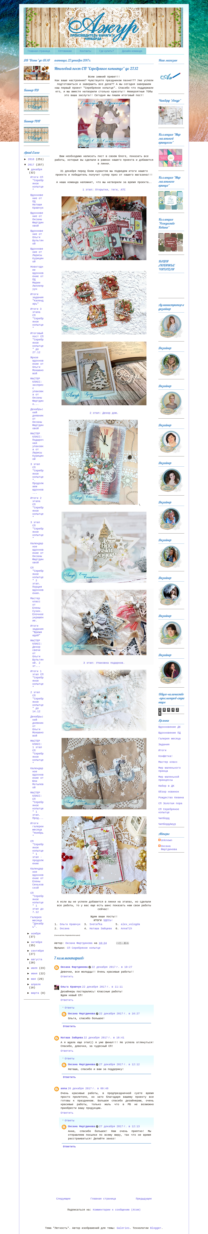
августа (36, 959)
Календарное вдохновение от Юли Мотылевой (37, 778)
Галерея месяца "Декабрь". (37, 922)
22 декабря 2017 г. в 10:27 (112, 967)
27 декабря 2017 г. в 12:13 (119, 1126)
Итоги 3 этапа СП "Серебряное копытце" (37, 318)
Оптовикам (65, 50)
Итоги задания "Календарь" (37, 299)
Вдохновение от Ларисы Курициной (37, 255)
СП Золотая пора (170, 803)
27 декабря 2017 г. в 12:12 (119, 1064)
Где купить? (106, 50)
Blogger (155, 1228)
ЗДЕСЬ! (108, 920)
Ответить (67, 976)
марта (36, 993)
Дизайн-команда (132, 50)
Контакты (85, 50)
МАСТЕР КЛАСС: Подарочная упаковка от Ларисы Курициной (37, 446)
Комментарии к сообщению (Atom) (117, 1209)
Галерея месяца (169, 738)
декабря (36, 169)
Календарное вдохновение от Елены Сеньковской (37, 878)
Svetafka (96, 924)
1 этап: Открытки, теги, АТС (104, 189)
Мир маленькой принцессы (168, 778)
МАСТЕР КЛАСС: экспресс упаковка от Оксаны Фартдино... (37, 391)
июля (35, 968)
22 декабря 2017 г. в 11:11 (102, 986)
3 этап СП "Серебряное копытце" (37, 530)
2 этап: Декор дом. (104, 413)
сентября (37, 950)
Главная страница (39, 50)
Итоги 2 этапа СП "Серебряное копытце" (37, 508)
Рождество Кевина (171, 797)
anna (64, 1088)
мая (34, 979)
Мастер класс (167, 762)
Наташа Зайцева (101, 928)
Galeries (123, 1228)
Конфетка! (165, 756)
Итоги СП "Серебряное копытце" (37, 183)
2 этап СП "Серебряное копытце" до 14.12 (37, 702)
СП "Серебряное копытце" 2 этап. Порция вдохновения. (37, 580)
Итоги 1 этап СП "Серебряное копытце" (37, 679)
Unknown (166, 840)
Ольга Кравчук (70, 924)
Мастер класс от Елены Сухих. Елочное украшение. (37, 609)
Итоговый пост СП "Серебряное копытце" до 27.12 (37, 343)
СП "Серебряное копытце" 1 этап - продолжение (37, 852)
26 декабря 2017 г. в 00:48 (88, 1088)
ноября (36, 933)
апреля (36, 984)
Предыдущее (144, 1198)
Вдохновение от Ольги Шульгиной (37, 237)
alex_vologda (130, 924)
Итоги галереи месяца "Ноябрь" (37, 830)
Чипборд (164, 818)
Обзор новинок (168, 791)
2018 (32, 159)
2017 (32, 164)
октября (36, 942)
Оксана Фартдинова (74, 967)
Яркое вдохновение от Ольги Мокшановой (37, 365)
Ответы (69, 1007)
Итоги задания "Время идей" (37, 630)
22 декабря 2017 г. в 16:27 (119, 1013)
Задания (164, 744)
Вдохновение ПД (169, 732)
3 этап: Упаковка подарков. (104, 662)
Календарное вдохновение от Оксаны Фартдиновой (37, 553)
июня (35, 973)
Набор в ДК (166, 785)
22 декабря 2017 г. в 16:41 (104, 1037)
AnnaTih (126, 928)
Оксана (64, 928)
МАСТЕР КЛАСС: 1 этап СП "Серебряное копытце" (37, 752)
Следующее (63, 1198)
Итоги (162, 750)
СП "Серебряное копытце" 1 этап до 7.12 (37, 902)
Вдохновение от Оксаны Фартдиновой (37, 219)
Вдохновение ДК (169, 727)
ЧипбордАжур (167, 824)
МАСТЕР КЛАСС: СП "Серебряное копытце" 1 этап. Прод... (37, 805)
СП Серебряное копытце (83, 947)
